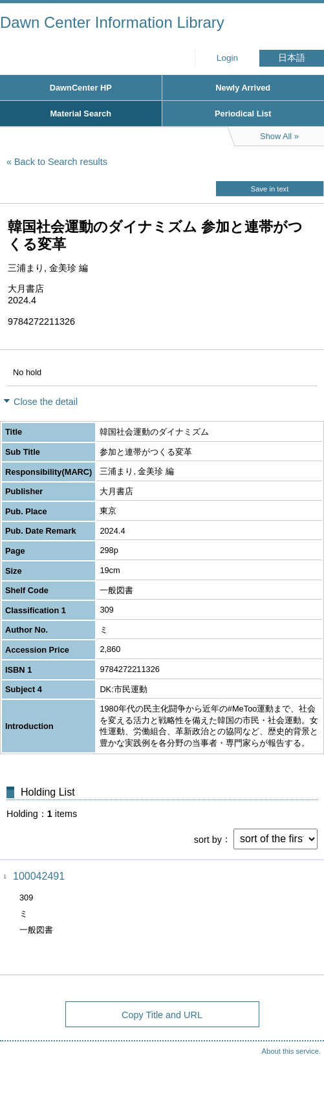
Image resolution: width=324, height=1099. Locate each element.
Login (227, 58)
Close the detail (46, 402)
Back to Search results (60, 162)
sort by (208, 839)
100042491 (39, 876)
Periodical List (243, 113)
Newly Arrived (242, 87)
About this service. (291, 1051)
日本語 (291, 58)
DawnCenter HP (81, 87)
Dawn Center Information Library (112, 22)
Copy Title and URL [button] (162, 1015)
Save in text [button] (269, 189)
